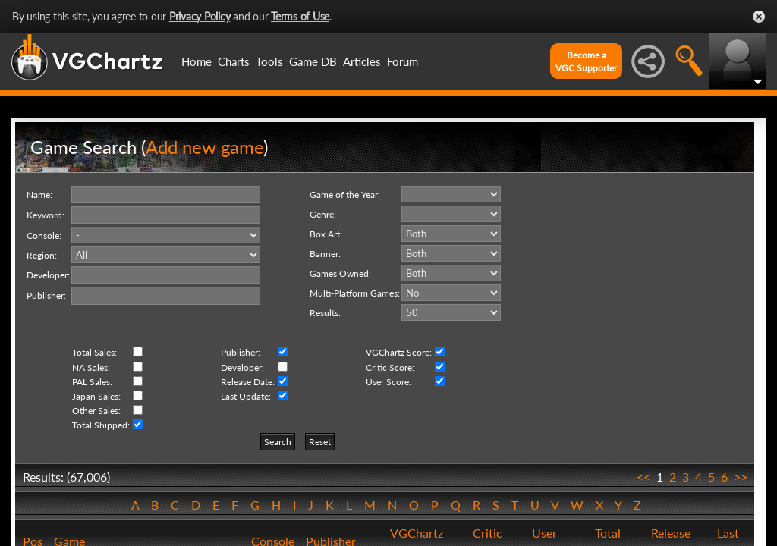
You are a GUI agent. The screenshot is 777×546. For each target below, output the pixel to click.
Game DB (313, 61)
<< (643, 476)
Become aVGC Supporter (586, 61)
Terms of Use (300, 16)
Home (196, 61)
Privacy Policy (200, 16)
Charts (234, 61)
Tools (269, 61)
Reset (320, 441)
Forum (402, 61)
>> (740, 476)
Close (759, 17)
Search (277, 441)
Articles (362, 61)
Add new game (204, 147)
